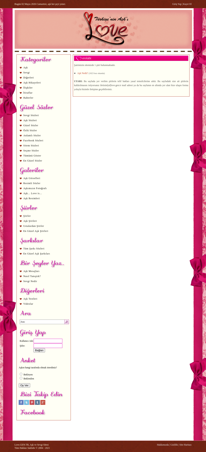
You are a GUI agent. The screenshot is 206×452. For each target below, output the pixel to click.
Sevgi (26, 72)
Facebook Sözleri (33, 140)
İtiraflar (28, 92)
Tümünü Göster (32, 155)
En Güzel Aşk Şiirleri (35, 231)
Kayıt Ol (187, 4)
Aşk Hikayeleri (32, 82)
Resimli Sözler (31, 183)
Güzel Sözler (30, 125)
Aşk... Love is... (32, 193)
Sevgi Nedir (30, 281)
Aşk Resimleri (31, 198)
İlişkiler (28, 87)
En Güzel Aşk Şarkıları (36, 253)
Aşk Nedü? (83, 73)
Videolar (28, 303)
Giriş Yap (176, 4)
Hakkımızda (163, 444)
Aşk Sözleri (30, 120)
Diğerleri (28, 77)
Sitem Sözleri (31, 145)
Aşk (25, 67)
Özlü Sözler (30, 130)
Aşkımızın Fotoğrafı (35, 188)
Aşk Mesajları (31, 271)
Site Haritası (185, 444)
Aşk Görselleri (31, 178)
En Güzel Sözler (32, 160)
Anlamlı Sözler (32, 135)
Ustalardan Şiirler (33, 226)
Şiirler (27, 216)
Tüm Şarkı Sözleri (33, 248)
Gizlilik (174, 444)
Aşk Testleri (30, 298)
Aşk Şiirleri (30, 221)
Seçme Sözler (31, 150)
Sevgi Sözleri (31, 115)
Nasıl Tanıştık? (32, 276)
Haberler (28, 97)
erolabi (86, 58)
